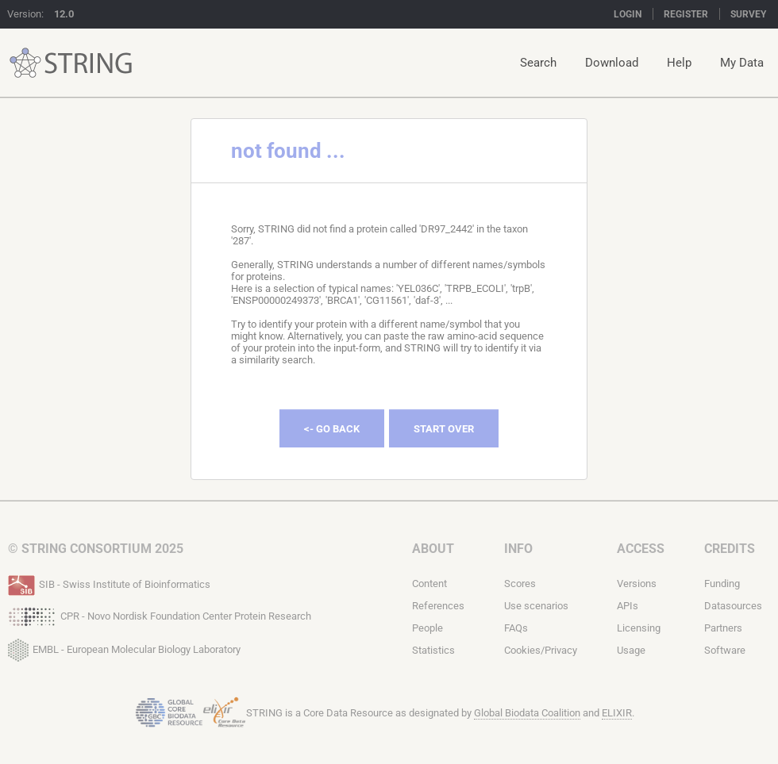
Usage (631, 650)
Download (611, 63)
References (438, 606)
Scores (520, 583)
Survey (748, 14)
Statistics (433, 650)
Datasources (733, 606)
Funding (722, 583)
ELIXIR (617, 713)
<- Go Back (332, 429)
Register (686, 14)
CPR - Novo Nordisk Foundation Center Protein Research (159, 615)
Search (538, 63)
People (427, 628)
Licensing (639, 628)
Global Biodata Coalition (527, 713)
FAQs (516, 628)
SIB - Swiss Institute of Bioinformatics (109, 583)
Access (640, 548)
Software (724, 650)
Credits (729, 548)
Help (679, 63)
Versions (637, 583)
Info (518, 548)
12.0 (64, 14)
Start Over (444, 429)
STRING (25, 63)
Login (627, 14)
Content (429, 583)
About (433, 548)
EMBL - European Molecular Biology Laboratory (124, 647)
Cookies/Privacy (540, 650)
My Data (742, 63)
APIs (627, 606)
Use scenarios (536, 606)
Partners (723, 628)
